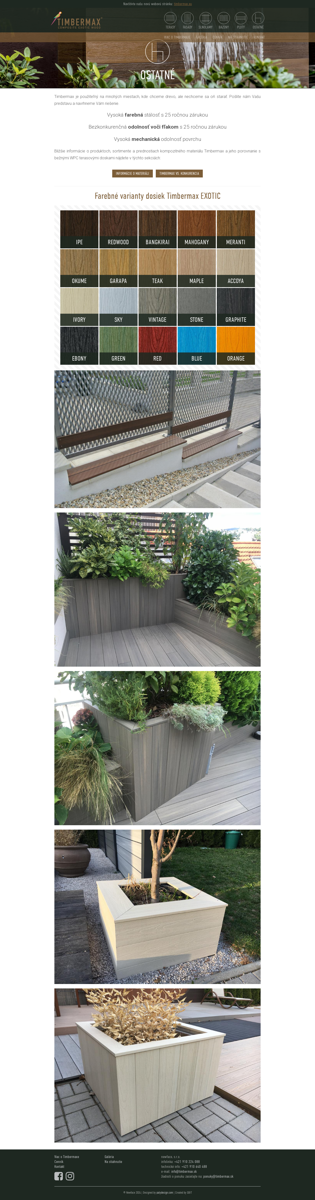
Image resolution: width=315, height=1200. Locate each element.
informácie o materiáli (132, 173)
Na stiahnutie (238, 37)
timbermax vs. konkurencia (179, 173)
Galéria (201, 37)
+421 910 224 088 (187, 1161)
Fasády (187, 20)
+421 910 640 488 (194, 1166)
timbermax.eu (183, 3)
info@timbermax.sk (184, 1171)
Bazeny (224, 20)
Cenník (217, 37)
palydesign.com (165, 1192)
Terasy (170, 20)
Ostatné (258, 20)
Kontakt (259, 37)
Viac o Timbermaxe (177, 37)
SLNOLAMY (206, 20)
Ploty (241, 20)
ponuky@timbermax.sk (218, 1176)
